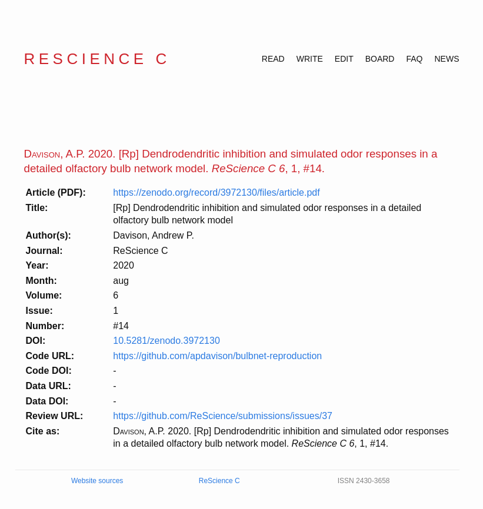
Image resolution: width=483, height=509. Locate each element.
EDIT (344, 58)
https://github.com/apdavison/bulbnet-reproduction (217, 356)
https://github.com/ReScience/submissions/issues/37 (222, 416)
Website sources (97, 481)
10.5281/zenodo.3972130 (166, 341)
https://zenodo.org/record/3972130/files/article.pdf (216, 192)
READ (273, 58)
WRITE (310, 58)
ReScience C (97, 59)
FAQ (414, 58)
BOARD (380, 58)
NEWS (447, 58)
